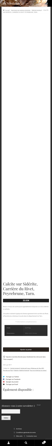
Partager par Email (12, 384)
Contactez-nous (31, 436)
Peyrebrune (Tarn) (8, 370)
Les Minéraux (11, 3)
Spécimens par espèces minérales (20, 10)
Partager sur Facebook (13, 379)
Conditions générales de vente (26, 432)
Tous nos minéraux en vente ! (38, 370)
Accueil (7, 10)
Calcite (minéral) (15, 368)
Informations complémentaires (26, 322)
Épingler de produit (12, 382)
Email (38, 405)
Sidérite (16, 370)
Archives (19, 429)
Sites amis (19, 436)
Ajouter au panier (26, 349)
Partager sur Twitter (12, 377)
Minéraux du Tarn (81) (37, 368)
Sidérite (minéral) (37, 10)
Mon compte (8, 443)
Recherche (26, 443)
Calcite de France (25, 368)
